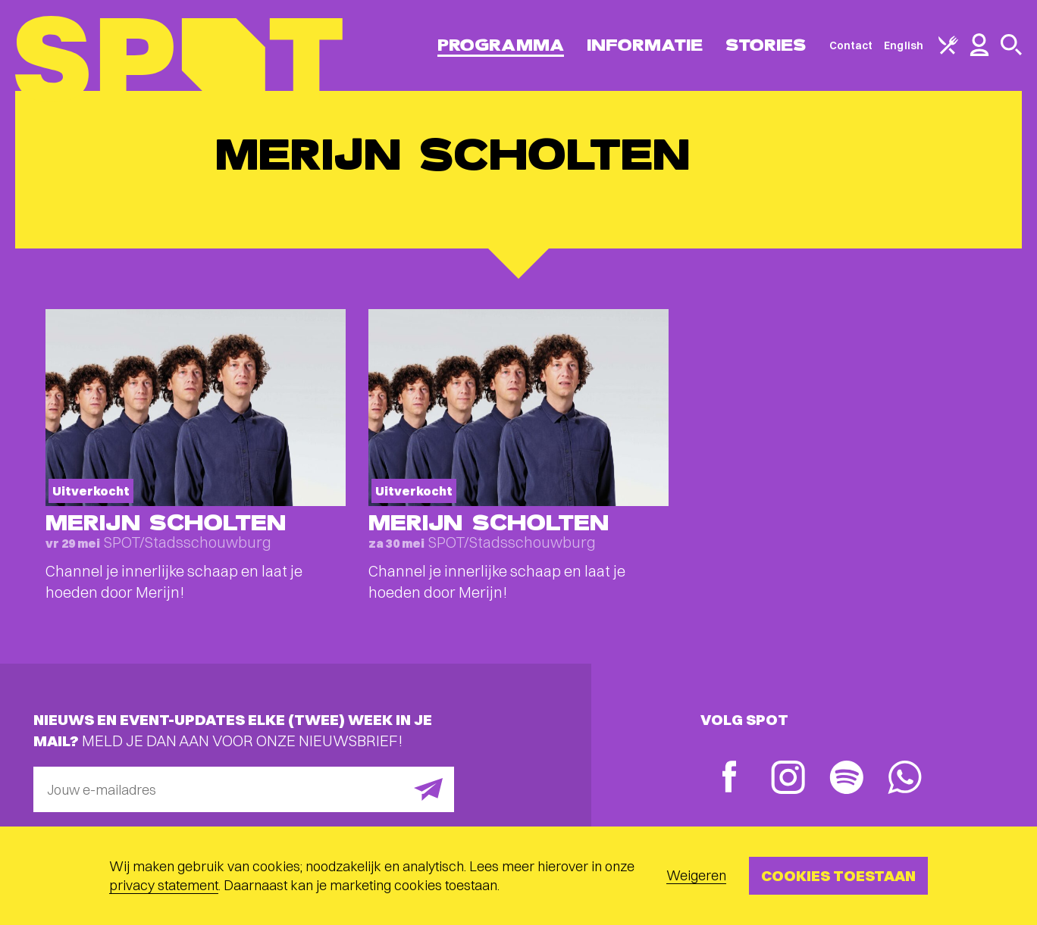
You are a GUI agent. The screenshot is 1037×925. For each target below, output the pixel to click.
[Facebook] (729, 778)
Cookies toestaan (838, 875)
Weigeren (696, 875)
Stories (766, 45)
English (903, 45)
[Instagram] (788, 779)
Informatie (645, 45)
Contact (851, 45)
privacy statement (163, 885)
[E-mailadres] (243, 789)
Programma (500, 45)
